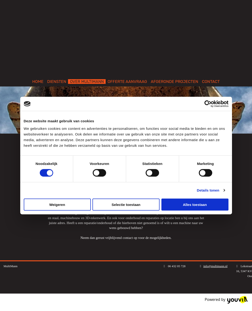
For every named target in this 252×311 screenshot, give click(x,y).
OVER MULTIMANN (87, 81)
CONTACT (211, 81)
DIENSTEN (56, 81)
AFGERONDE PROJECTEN (174, 81)
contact (128, 238)
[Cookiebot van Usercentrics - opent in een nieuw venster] (207, 103)
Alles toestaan (195, 204)
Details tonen (208, 190)
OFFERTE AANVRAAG (127, 81)
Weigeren (57, 204)
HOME (37, 81)
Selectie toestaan (126, 204)
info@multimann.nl (215, 266)
